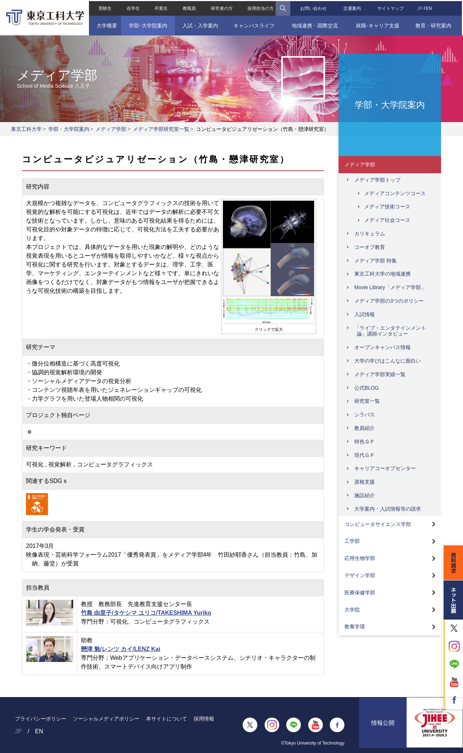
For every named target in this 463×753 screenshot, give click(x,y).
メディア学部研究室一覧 (161, 129)
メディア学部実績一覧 (380, 374)
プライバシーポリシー (40, 719)
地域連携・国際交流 (315, 24)
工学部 (352, 541)
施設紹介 (364, 495)
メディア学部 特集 (375, 261)
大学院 (352, 610)
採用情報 (204, 719)
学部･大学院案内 (147, 24)
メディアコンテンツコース (395, 193)
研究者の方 (221, 7)
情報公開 (383, 725)
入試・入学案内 (200, 24)
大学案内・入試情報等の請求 (387, 509)
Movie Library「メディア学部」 (390, 287)
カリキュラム (369, 234)
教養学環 (354, 626)
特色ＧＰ (364, 441)
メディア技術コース (387, 206)
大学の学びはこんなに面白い (387, 361)
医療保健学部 (359, 592)
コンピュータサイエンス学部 (377, 524)
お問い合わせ (313, 7)
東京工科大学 (26, 129)
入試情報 (364, 314)
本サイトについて (166, 719)
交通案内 (352, 7)
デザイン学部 (359, 575)
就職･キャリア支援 (378, 24)
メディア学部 (111, 129)
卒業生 (160, 7)
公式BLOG (366, 388)
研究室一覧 (367, 401)
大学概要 (106, 24)
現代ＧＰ (364, 455)
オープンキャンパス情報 (382, 347)
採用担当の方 (260, 7)
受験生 (104, 7)
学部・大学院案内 (68, 129)
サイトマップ (391, 7)
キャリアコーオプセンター (385, 468)
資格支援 (364, 482)
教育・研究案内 (434, 24)
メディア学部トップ (377, 180)
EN (429, 7)
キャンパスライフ (253, 24)
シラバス (364, 414)
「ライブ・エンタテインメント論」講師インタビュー (390, 331)
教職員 (188, 7)
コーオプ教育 (369, 247)
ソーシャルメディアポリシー (106, 719)
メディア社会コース (387, 220)
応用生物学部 (359, 558)
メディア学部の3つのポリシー (389, 301)
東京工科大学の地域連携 (382, 274)
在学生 (132, 7)
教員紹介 (364, 428)
